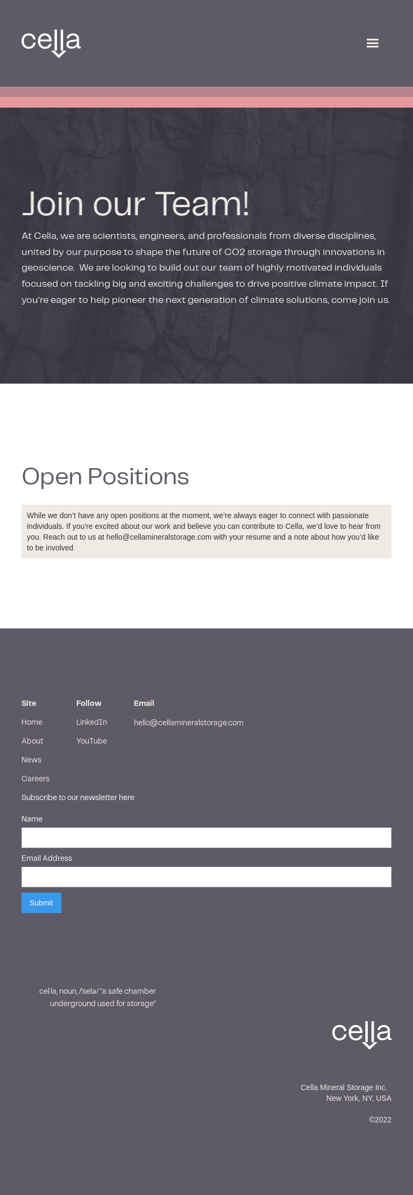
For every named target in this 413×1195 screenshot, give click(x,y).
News (31, 760)
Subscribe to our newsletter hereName (78, 808)
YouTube (91, 741)
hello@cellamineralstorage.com (189, 723)
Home (32, 722)
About (32, 741)
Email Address (47, 858)
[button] (372, 43)
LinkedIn (91, 722)
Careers (35, 779)
